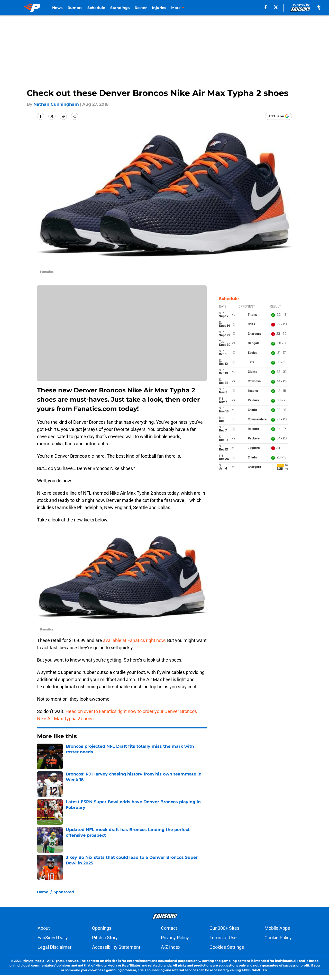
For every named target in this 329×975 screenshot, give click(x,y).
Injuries (159, 7)
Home (42, 892)
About (44, 928)
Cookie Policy (278, 937)
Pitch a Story (105, 937)
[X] (276, 7)
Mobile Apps (277, 928)
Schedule (96, 7)
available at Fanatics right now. (134, 640)
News (57, 7)
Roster (141, 7)
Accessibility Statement (116, 947)
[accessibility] (318, 7)
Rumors (75, 7)
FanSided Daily (53, 937)
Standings (120, 7)
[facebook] (265, 7)
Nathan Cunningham (56, 104)
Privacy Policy (175, 937)
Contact (169, 928)
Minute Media (33, 961)
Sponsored (64, 892)
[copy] (74, 116)
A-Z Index (170, 947)
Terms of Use (223, 937)
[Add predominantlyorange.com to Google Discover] (278, 116)
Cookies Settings (226, 947)
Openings (101, 928)
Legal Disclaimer (54, 947)
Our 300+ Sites (224, 928)
